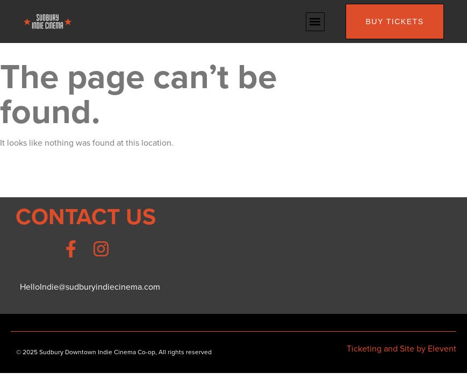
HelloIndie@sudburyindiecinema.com (90, 287)
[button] (315, 21)
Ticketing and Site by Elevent (401, 348)
